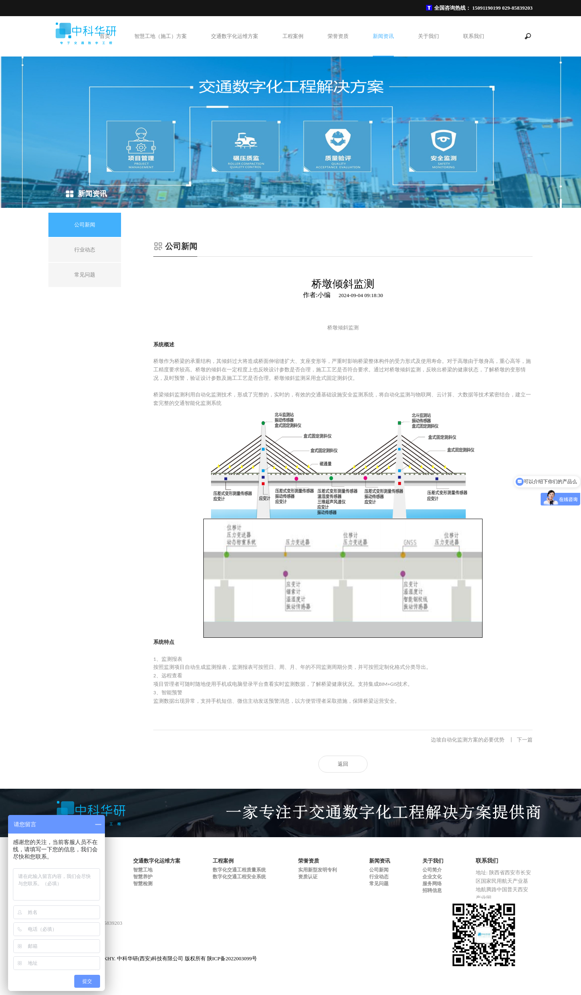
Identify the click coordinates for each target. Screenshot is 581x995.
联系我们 (473, 36)
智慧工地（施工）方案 (160, 36)
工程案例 (292, 36)
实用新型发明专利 (317, 870)
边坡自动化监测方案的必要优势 (482, 740)
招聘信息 (432, 890)
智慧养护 (143, 877)
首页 (105, 36)
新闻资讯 (383, 36)
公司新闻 (379, 870)
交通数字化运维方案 (234, 36)
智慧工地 (143, 870)
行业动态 (379, 877)
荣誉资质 (338, 36)
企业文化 (432, 877)
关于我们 (428, 36)
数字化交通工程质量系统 (239, 870)
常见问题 (379, 883)
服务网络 (432, 883)
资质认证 (308, 877)
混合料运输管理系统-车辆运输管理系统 (212, 740)
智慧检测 (143, 883)
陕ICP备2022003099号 (232, 958)
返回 (343, 764)
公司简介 (432, 870)
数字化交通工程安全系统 (239, 877)
